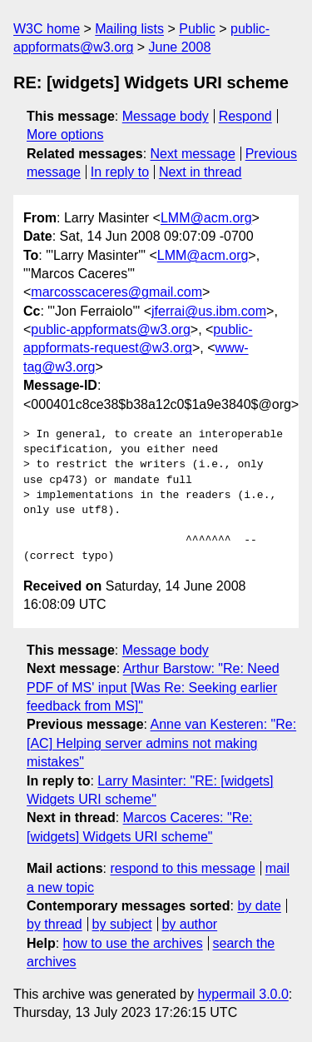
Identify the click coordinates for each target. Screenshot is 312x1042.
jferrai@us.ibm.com (208, 311)
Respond (245, 116)
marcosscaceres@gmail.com (116, 292)
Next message (193, 154)
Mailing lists (129, 29)
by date (258, 906)
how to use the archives (133, 943)
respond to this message (182, 868)
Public (197, 29)
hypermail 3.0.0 (242, 994)
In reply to (120, 172)
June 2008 (180, 47)
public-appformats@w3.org (110, 329)
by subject (122, 924)
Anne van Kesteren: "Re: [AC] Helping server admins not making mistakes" (161, 743)
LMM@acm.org (206, 218)
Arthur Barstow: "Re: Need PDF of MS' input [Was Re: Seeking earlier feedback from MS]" (153, 687)
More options (65, 134)
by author (189, 924)
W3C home (46, 29)
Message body (165, 116)
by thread (54, 924)
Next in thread (200, 172)
